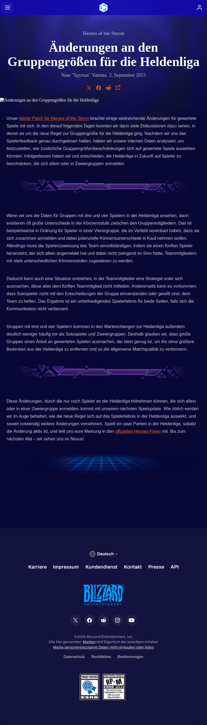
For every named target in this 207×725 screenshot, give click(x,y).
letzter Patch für (54, 118)
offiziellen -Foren (138, 431)
